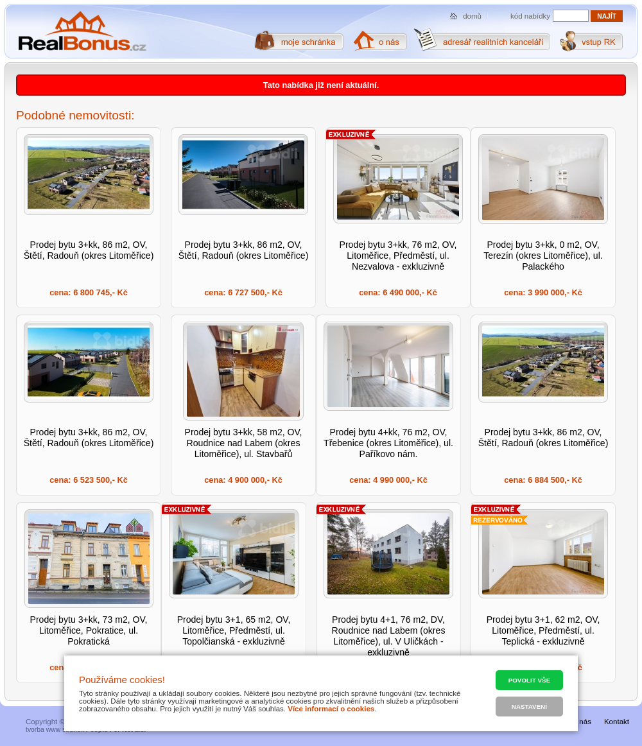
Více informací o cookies (331, 709)
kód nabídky (530, 16)
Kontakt (616, 721)
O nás (581, 721)
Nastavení (529, 706)
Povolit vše (529, 680)
